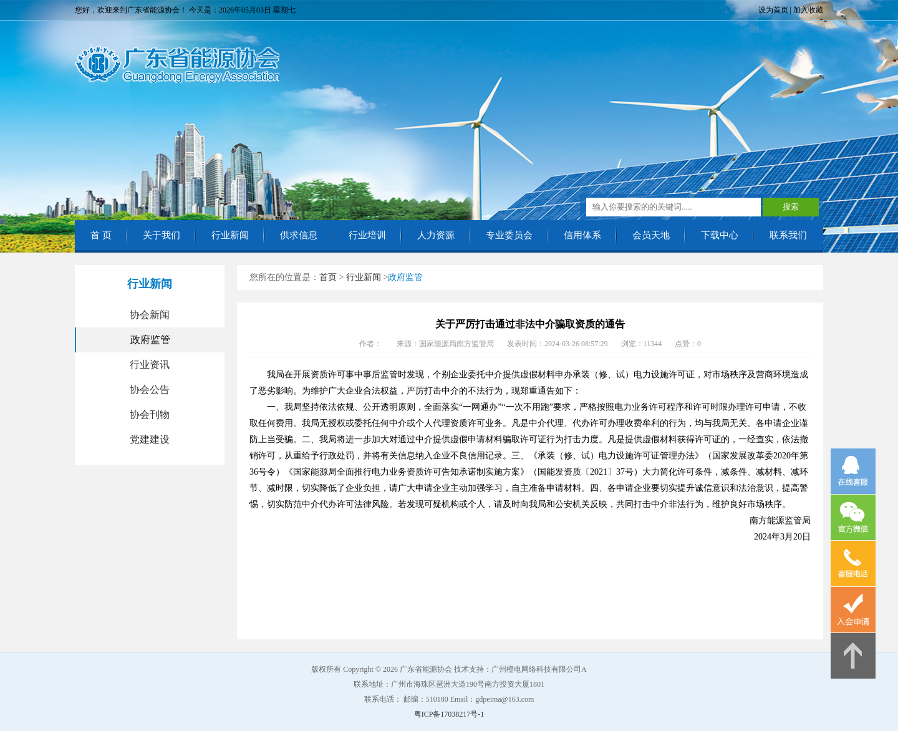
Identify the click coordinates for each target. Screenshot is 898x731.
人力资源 (436, 235)
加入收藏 (808, 10)
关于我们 (161, 235)
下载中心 (719, 235)
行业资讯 (150, 364)
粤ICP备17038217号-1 (449, 714)
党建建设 (150, 439)
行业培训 (367, 235)
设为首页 (773, 10)
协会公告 (150, 389)
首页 (328, 277)
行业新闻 (230, 235)
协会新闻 (150, 314)
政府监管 (150, 339)
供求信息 (298, 235)
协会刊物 (150, 414)
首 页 (101, 235)
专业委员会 (509, 235)
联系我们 (788, 235)
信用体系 (582, 235)
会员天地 (651, 235)
